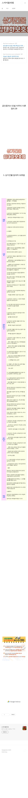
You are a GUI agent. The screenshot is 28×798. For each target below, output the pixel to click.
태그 (7, 8)
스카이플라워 (8, 3)
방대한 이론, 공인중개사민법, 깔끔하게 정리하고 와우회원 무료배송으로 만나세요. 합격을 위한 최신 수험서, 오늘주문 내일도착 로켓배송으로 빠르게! (14, 48)
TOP (25, 793)
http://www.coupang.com (8, 43)
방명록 (13, 8)
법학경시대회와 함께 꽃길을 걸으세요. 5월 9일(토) (13, 59)
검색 (22, 3)
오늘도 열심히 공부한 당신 (11, 56)
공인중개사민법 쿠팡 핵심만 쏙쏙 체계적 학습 (14, 46)
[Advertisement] (14, 71)
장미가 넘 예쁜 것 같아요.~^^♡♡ (8, 771)
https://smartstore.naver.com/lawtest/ (11, 54)
